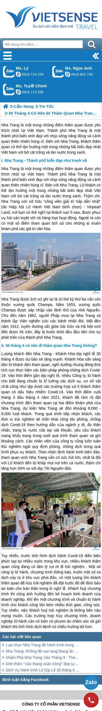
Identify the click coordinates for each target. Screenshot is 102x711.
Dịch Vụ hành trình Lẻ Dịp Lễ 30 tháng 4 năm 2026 (43, 670)
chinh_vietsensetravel (18, 92)
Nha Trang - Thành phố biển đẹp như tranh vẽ (45, 160)
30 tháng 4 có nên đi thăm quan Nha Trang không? (51, 345)
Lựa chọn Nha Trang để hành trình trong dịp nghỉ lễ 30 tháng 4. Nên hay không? (43, 645)
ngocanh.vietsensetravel (67, 74)
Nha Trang (10, 168)
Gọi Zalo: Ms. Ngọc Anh (58, 72)
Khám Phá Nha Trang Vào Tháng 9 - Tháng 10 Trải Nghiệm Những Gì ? (43, 657)
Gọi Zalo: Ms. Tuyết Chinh (9, 89)
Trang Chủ (51, 17)
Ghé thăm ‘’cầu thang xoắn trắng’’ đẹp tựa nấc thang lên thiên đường (43, 664)
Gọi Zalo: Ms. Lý (9, 72)
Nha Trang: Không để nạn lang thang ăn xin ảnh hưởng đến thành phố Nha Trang (43, 651)
